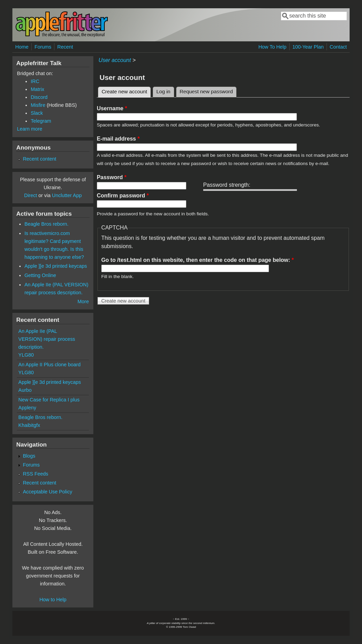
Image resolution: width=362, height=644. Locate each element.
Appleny (27, 407)
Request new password (206, 91)
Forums (42, 47)
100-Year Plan (308, 47)
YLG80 (26, 355)
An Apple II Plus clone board (49, 364)
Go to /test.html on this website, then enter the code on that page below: (197, 260)
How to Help (52, 599)
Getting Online (40, 275)
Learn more (29, 129)
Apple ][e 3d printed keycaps (55, 266)
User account (115, 60)
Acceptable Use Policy (47, 491)
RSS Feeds (35, 474)
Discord (39, 97)
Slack (37, 113)
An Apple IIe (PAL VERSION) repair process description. (46, 339)
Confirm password (123, 195)
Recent (65, 47)
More (83, 301)
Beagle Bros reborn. (46, 224)
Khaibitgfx (29, 425)
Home (21, 47)
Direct (30, 195)
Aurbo (24, 390)
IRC (35, 81)
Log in (163, 91)
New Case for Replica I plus (49, 399)
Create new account (126, 90)
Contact (338, 47)
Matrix (37, 89)
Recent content (39, 159)
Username (112, 108)
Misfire (38, 105)
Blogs (29, 456)
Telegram (41, 121)
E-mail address (118, 139)
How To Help (272, 47)
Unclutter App (67, 195)
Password (111, 177)
